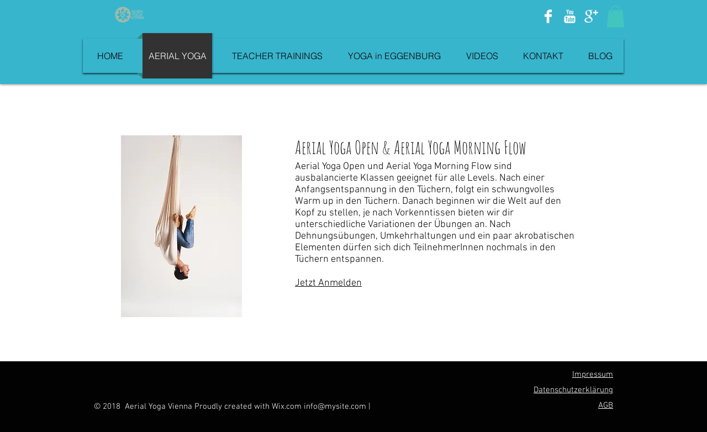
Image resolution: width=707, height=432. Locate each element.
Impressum (592, 375)
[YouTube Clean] (570, 16)
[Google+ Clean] (591, 16)
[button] (615, 16)
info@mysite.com (335, 407)
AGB (605, 405)
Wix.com (288, 407)
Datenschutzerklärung (573, 390)
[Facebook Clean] (548, 16)
